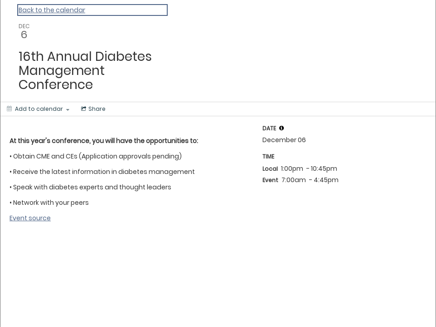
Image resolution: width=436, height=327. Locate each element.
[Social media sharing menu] (92, 109)
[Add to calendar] (38, 109)
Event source (30, 218)
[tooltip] (281, 128)
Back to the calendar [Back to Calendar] (52, 10)
